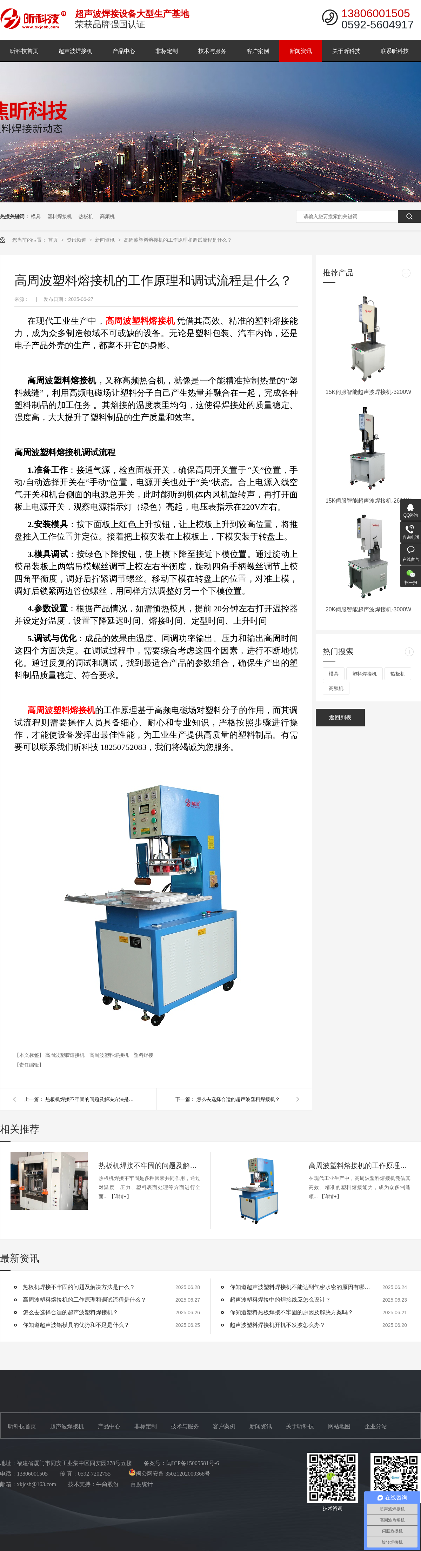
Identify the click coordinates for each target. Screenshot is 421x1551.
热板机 (86, 216)
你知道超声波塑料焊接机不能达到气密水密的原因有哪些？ (300, 1287)
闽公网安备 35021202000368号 (169, 1474)
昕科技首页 (24, 51)
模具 (36, 216)
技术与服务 (212, 51)
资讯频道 (77, 240)
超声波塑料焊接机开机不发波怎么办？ (277, 1325)
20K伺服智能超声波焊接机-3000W (369, 609)
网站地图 (339, 1426)
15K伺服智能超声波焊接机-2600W (369, 501)
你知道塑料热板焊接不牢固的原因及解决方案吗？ (291, 1312)
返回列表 (340, 717)
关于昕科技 (346, 51)
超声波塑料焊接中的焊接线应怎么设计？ (280, 1300)
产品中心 (124, 51)
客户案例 (258, 51)
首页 (53, 240)
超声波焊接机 (75, 51)
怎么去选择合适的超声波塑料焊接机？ (238, 1099)
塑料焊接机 (59, 216)
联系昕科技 (395, 51)
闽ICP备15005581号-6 (192, 1463)
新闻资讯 (300, 51)
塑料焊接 (143, 1055)
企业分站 (376, 1426)
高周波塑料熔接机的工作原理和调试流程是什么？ (178, 240)
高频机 (107, 216)
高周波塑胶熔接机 (65, 1055)
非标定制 (166, 51)
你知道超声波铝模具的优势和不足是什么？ (76, 1325)
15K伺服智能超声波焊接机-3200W (369, 392)
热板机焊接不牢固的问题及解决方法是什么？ (90, 1099)
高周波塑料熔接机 (109, 1055)
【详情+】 (120, 1196)
